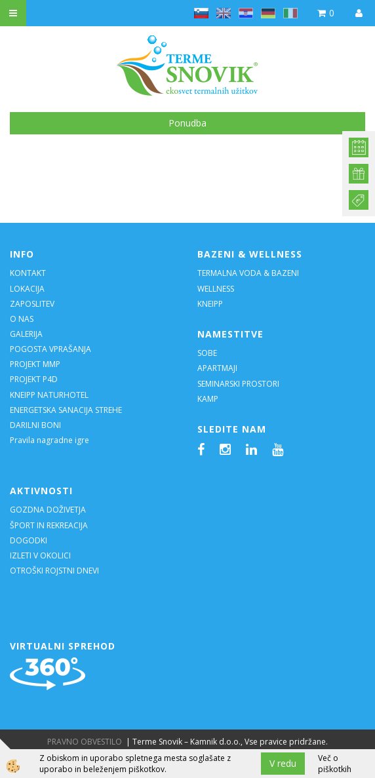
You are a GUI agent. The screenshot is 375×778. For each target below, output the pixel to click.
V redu (282, 763)
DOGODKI (29, 540)
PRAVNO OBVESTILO (84, 741)
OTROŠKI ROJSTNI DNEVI (54, 570)
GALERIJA (26, 334)
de (268, 13)
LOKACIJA (27, 288)
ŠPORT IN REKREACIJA (49, 525)
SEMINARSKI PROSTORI (238, 383)
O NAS (21, 318)
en (223, 13)
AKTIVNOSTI (41, 490)
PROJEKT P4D (34, 379)
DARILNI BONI (35, 425)
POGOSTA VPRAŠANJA (50, 349)
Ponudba (187, 123)
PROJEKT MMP (35, 364)
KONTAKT (28, 273)
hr (246, 13)
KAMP (207, 398)
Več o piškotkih (334, 763)
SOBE (207, 353)
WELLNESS (216, 288)
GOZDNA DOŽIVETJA (48, 509)
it (290, 13)
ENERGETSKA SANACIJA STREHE (66, 410)
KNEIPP (210, 303)
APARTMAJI (217, 368)
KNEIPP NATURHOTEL (49, 394)
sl (201, 13)
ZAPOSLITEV (32, 303)
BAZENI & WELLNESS (249, 254)
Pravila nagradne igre (49, 440)
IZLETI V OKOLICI (40, 555)
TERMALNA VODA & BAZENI (248, 273)
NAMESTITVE (230, 334)
